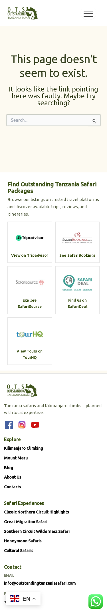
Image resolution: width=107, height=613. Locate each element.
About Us (12, 477)
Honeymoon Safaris (22, 540)
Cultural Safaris (18, 550)
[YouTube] (35, 425)
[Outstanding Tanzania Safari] (22, 13)
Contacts (12, 486)
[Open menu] (88, 13)
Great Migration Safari (25, 521)
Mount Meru (16, 457)
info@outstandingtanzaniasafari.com (40, 583)
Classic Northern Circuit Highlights (36, 511)
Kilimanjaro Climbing (23, 448)
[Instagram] (22, 425)
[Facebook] (9, 425)
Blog (8, 467)
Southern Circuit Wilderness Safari (37, 531)
